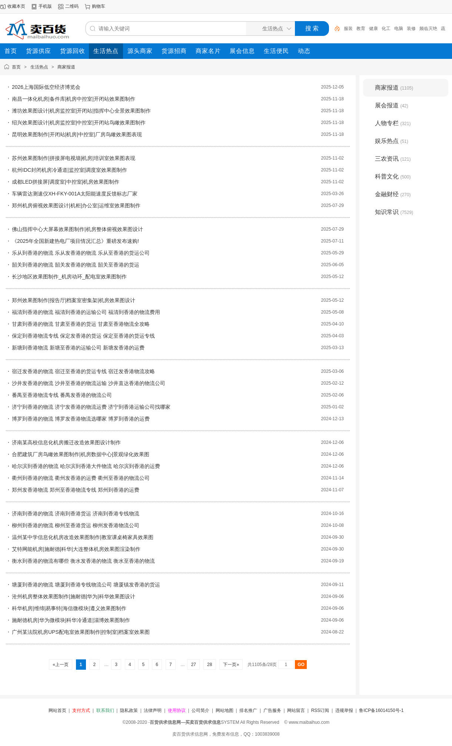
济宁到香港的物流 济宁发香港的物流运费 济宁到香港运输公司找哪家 (91, 407)
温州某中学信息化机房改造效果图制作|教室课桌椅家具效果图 (82, 537)
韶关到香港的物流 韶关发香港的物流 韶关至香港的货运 (75, 265)
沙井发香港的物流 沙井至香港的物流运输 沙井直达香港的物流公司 (88, 383)
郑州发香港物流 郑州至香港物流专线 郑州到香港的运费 (75, 490)
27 (193, 664)
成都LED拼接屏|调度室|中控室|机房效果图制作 (65, 182)
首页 (16, 67)
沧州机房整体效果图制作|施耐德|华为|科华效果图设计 (73, 596)
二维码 (72, 6)
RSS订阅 (320, 710)
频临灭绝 (428, 28)
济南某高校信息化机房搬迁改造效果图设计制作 (66, 442)
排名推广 (248, 710)
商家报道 (66, 67)
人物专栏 (393, 123)
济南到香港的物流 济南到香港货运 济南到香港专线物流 (75, 513)
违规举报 (344, 710)
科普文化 (393, 176)
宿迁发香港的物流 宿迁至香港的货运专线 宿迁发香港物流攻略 (83, 371)
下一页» (231, 664)
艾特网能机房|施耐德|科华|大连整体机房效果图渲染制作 (76, 549)
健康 (373, 28)
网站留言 (296, 710)
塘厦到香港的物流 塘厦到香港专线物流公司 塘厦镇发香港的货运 (86, 585)
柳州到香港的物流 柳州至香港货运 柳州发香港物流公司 (75, 525)
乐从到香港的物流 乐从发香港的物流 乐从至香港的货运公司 (81, 253)
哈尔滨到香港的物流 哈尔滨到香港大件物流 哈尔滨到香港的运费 (86, 466)
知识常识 (394, 212)
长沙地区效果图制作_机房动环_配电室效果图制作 (69, 277)
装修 (411, 28)
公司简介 (200, 710)
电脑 (398, 28)
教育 (360, 28)
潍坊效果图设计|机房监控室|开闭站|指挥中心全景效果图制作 (81, 111)
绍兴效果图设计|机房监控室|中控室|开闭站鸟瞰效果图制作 (79, 123)
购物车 (98, 6)
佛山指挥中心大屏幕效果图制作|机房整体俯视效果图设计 (77, 229)
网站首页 (57, 710)
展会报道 (391, 105)
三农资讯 (393, 158)
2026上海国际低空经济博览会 (46, 87)
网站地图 (224, 710)
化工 (386, 28)
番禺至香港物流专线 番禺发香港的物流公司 (62, 395)
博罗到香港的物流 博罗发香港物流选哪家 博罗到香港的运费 (81, 419)
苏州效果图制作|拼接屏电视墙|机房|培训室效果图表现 (73, 158)
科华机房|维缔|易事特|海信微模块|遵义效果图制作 (69, 608)
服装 (348, 28)
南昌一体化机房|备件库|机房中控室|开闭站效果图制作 (73, 99)
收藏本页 (16, 6)
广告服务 (272, 710)
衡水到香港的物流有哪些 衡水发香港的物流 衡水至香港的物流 (83, 561)
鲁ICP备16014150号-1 (381, 710)
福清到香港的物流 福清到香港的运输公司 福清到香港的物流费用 (86, 312)
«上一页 (60, 664)
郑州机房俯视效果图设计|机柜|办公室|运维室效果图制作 (76, 205)
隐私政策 (129, 710)
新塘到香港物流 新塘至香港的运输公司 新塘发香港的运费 (78, 348)
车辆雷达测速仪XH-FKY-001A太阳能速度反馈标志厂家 (74, 194)
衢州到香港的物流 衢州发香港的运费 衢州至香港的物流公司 (81, 478)
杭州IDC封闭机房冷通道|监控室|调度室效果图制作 (69, 170)
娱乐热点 (391, 141)
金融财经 (393, 194)
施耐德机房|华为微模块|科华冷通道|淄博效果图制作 (71, 620)
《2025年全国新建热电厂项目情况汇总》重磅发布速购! (75, 241)
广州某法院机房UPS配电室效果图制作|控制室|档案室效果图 (81, 632)
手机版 (45, 6)
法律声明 (153, 710)
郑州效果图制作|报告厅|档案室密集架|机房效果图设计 (73, 300)
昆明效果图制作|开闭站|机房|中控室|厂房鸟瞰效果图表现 (77, 134)
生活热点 (39, 67)
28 (209, 664)
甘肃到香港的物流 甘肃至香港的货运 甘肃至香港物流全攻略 (81, 324)
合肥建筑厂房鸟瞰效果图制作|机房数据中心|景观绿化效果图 (80, 454)
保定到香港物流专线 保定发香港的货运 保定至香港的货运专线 (83, 336)
